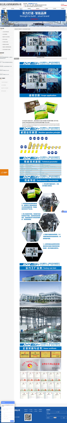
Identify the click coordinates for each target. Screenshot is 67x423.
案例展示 (29, 8)
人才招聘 (46, 8)
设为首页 (65, 0)
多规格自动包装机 (6, 44)
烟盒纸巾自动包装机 (6, 36)
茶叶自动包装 (5, 39)
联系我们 (62, 8)
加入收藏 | (62, 0)
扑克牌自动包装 (5, 41)
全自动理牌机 (5, 34)
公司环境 (54, 8)
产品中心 (21, 8)
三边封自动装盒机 (6, 31)
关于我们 (12, 8)
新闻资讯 (37, 8)
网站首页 (4, 8)
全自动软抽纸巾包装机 (6, 49)
